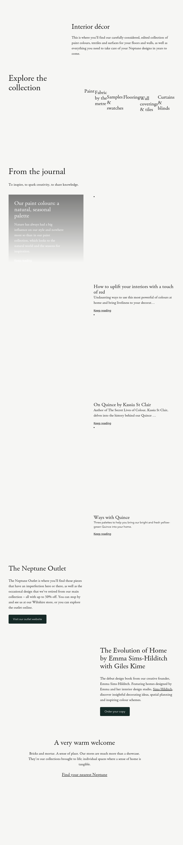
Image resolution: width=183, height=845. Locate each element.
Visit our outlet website (27, 619)
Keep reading (23, 260)
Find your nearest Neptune (84, 774)
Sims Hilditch (162, 689)
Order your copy (115, 711)
